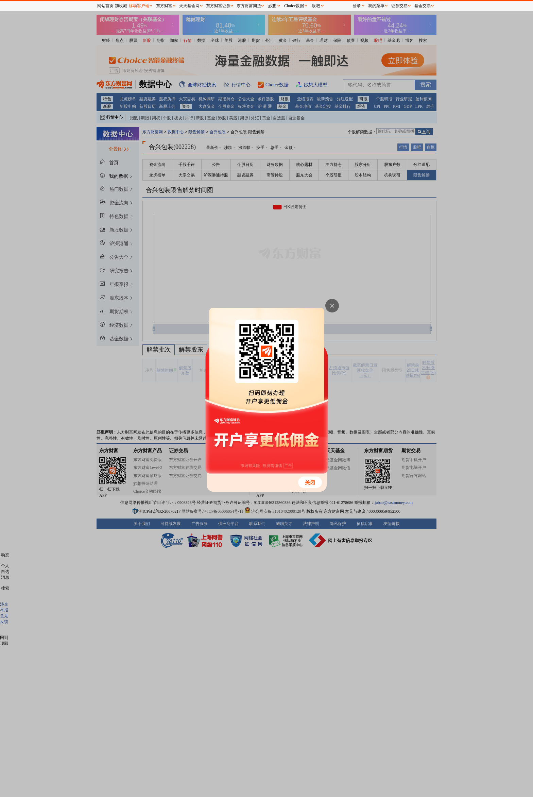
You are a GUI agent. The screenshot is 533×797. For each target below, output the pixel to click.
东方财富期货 (249, 5)
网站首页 (105, 5)
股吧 (316, 5)
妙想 (272, 5)
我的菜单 (376, 5)
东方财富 (164, 5)
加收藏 (121, 5)
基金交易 (422, 5)
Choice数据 (294, 5)
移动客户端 (139, 5)
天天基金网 (189, 5)
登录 (357, 5)
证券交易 (399, 5)
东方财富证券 (218, 5)
